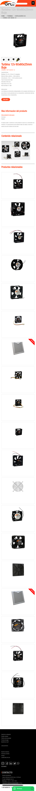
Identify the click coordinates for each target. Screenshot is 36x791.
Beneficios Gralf (5, 742)
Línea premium (4, 745)
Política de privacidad (6, 738)
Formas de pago (4, 740)
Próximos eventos (5, 753)
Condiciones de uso (5, 757)
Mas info (5, 99)
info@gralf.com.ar (10, 779)
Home (3, 16)
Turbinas (10, 16)
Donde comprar (4, 736)
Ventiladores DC (20, 16)
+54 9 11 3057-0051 (12, 781)
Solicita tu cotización (6, 734)
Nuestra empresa (5, 752)
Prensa (2, 755)
